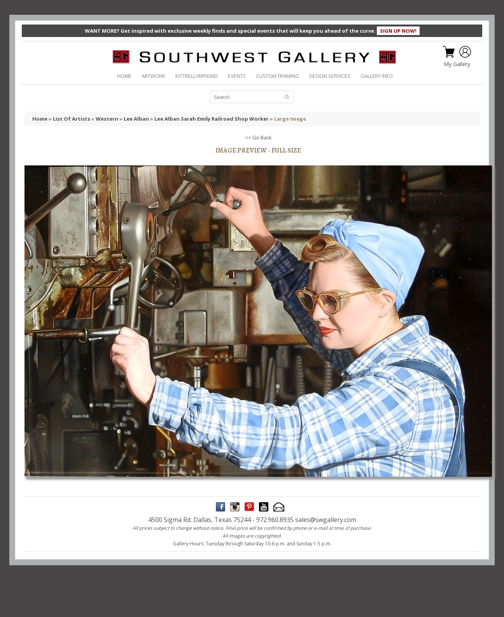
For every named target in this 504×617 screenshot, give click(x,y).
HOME (124, 75)
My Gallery (457, 64)
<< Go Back (258, 137)
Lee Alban (136, 118)
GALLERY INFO (376, 75)
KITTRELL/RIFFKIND (196, 75)
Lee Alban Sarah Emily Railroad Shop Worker (211, 118)
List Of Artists (71, 118)
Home (39, 118)
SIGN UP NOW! (398, 30)
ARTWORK (153, 75)
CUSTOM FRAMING (277, 75)
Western (107, 118)
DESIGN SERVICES (329, 75)
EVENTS (237, 75)
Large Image (290, 118)
